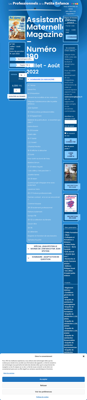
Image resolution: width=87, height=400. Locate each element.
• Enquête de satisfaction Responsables (69, 338)
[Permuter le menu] (35, 8)
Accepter (43, 379)
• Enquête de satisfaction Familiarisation (69, 352)
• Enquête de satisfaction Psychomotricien (70, 345)
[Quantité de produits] (17, 90)
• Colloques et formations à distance (69, 239)
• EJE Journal (69, 252)
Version (14, 74)
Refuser (43, 386)
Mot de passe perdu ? (69, 147)
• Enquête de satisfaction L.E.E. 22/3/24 (71, 323)
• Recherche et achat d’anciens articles (70, 261)
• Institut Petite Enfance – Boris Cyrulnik (70, 247)
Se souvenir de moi (70, 134)
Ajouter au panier (17, 96)
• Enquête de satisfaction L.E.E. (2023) (71, 316)
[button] (83, 356)
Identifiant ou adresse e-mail (70, 117)
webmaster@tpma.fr (73, 97)
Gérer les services (8, 373)
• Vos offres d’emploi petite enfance (69, 273)
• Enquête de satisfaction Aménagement (69, 302)
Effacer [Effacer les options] (21, 79)
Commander (72, 37)
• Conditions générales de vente (69, 295)
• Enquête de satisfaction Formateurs (69, 309)
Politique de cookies (42, 397)
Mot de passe (69, 126)
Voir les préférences (43, 392)
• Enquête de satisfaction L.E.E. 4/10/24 (71, 330)
